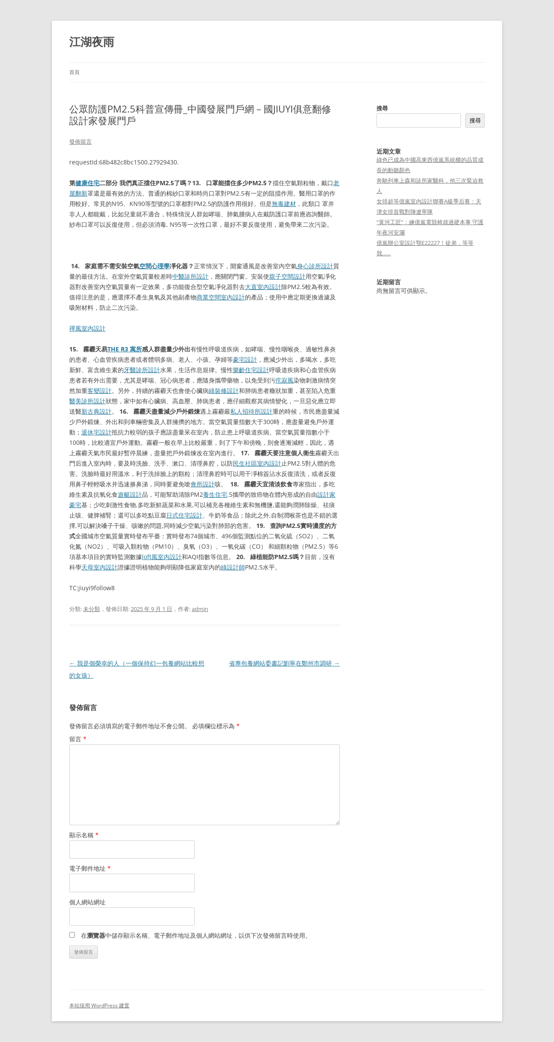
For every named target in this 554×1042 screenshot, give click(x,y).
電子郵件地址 (90, 868)
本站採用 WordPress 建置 (99, 1005)
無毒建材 (284, 203)
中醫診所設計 (190, 276)
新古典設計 (96, 411)
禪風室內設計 (87, 328)
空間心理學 (154, 266)
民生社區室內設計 (257, 463)
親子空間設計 (287, 276)
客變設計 (99, 390)
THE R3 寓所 (124, 349)
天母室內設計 (99, 567)
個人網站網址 (87, 902)
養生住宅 (215, 494)
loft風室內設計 (162, 557)
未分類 (91, 609)
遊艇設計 (130, 494)
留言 (78, 739)
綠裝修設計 (224, 390)
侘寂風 (284, 380)
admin (200, 609)
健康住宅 (87, 183)
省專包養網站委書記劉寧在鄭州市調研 (284, 663)
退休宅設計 (96, 432)
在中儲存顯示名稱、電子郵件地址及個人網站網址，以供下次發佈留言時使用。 (196, 935)
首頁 (74, 72)
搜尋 (382, 108)
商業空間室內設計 (220, 297)
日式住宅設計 (184, 515)
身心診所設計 (315, 266)
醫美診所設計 (87, 401)
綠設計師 (233, 567)
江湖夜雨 (91, 41)
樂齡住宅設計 (251, 370)
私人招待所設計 (251, 411)
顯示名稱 (84, 835)
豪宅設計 (245, 359)
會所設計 (202, 484)
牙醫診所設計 (142, 370)
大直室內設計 (263, 287)
